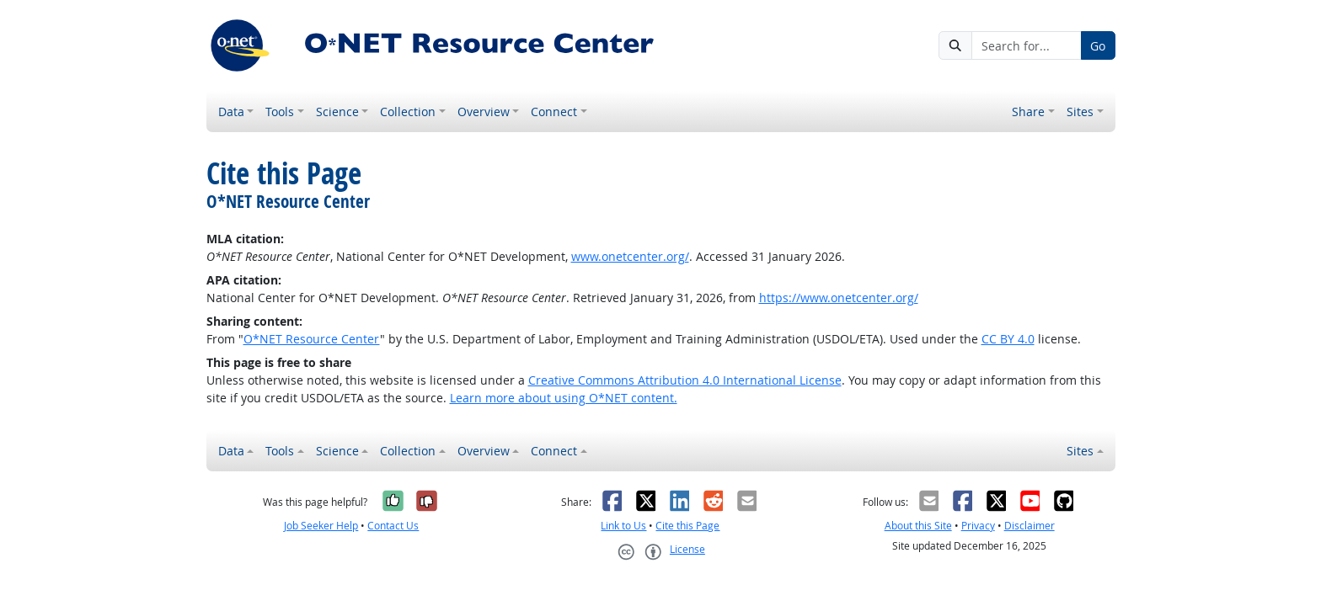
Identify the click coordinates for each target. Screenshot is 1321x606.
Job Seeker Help (321, 525)
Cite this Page (687, 525)
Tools (279, 112)
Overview (483, 112)
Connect (554, 112)
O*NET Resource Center (311, 339)
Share (1028, 112)
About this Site (918, 525)
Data (231, 112)
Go (1097, 46)
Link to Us (623, 525)
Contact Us (393, 525)
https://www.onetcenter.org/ (838, 298)
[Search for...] (1026, 45)
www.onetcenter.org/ (630, 256)
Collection (408, 112)
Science (337, 112)
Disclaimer (1029, 525)
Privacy (978, 525)
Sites (1080, 112)
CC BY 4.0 (1008, 339)
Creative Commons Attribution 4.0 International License (685, 380)
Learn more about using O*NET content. (563, 398)
